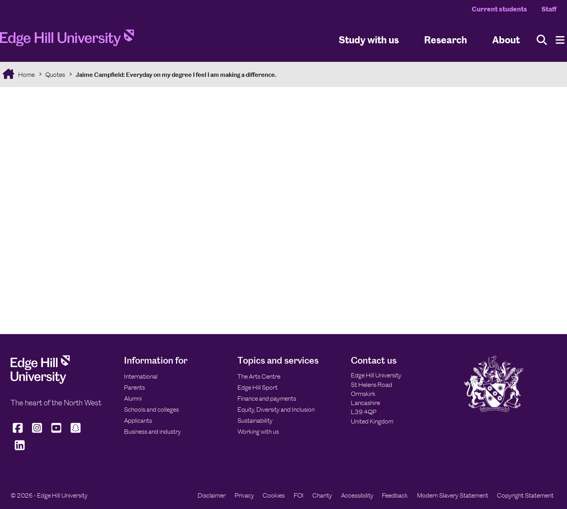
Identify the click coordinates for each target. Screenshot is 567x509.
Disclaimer (212, 495)
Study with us (369, 39)
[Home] (67, 40)
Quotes (55, 74)
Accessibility (357, 495)
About (506, 39)
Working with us (258, 431)
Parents (134, 387)
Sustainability (254, 420)
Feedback (395, 495)
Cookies (274, 495)
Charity (322, 495)
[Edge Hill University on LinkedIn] (19, 450)
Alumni (133, 398)
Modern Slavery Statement (452, 495)
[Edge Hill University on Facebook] (19, 432)
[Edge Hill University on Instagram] (37, 432)
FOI (299, 495)
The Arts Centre (258, 376)
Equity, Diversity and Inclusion (276, 409)
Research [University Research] (445, 39)
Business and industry (152, 431)
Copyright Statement (525, 495)
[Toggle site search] (541, 39)
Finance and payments (266, 398)
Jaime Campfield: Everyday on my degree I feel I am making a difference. (176, 74)
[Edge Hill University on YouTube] (56, 432)
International (141, 376)
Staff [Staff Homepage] (548, 9)
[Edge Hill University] (40, 381)
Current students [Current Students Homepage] (499, 9)
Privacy (244, 495)
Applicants (138, 420)
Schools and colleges (151, 409)
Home (26, 74)
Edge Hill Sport (257, 387)
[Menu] (560, 39)
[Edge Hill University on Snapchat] (76, 432)
